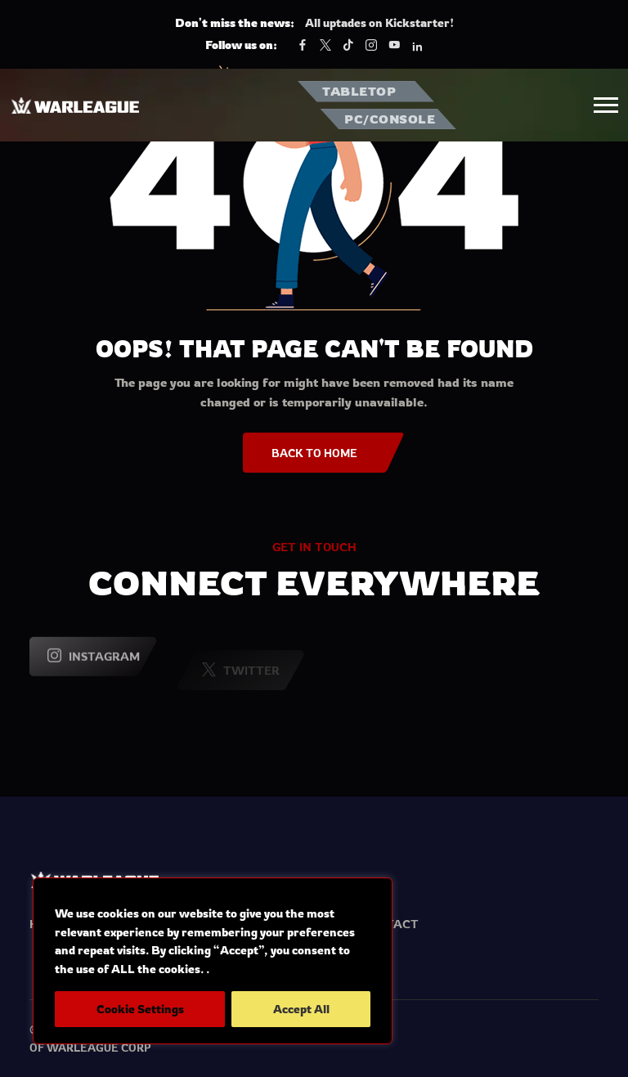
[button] (606, 105)
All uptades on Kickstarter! (379, 22)
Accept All (301, 1009)
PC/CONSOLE (389, 119)
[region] (212, 960)
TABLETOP (359, 91)
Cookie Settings (140, 1009)
